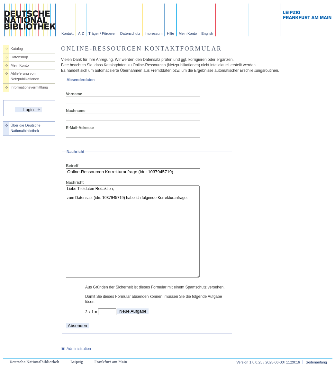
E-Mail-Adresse (80, 128)
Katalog (17, 49)
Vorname (74, 94)
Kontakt (67, 33)
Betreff (72, 166)
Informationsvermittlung (29, 87)
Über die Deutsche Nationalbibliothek (26, 128)
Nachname (76, 110)
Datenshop (19, 57)
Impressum (153, 33)
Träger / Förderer (102, 33)
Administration (76, 348)
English (207, 33)
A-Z (81, 33)
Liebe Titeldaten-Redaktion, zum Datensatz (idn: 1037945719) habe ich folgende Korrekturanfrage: (133, 231)
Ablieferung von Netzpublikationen (25, 76)
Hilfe (170, 33)
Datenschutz (130, 33)
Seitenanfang (316, 362)
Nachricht (75, 182)
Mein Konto (188, 33)
